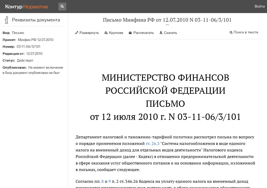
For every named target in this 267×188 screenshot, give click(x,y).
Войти (260, 6)
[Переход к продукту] (26, 6)
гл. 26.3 (153, 143)
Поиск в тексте (246, 32)
